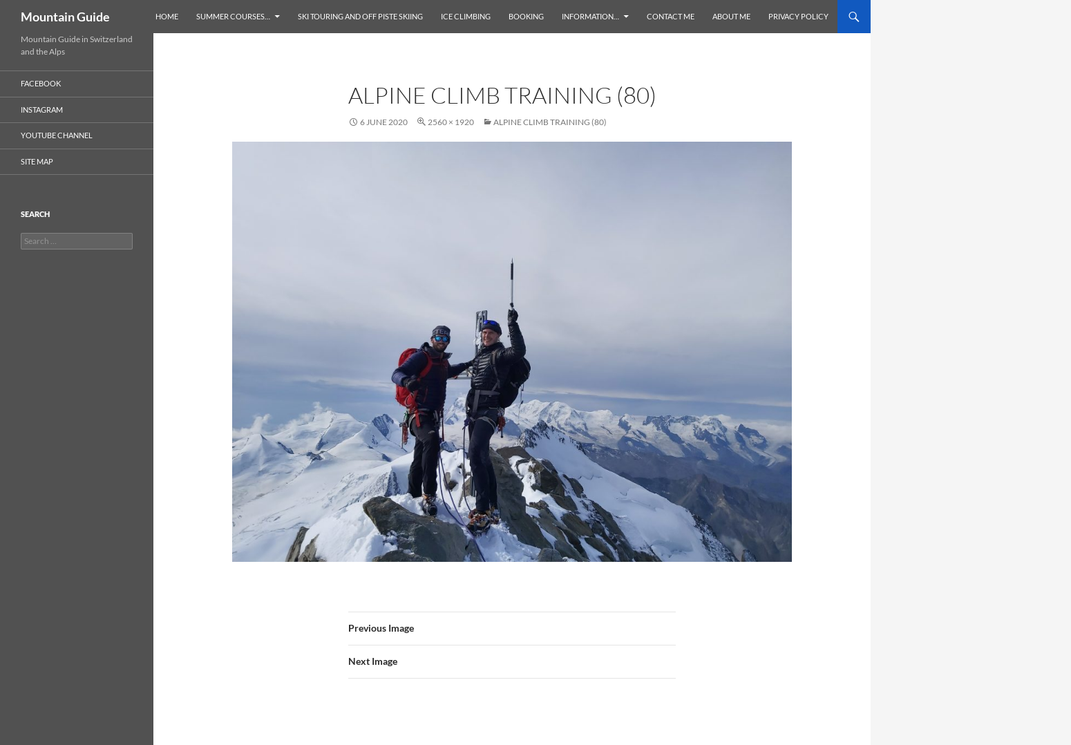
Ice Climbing (466, 16)
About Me (731, 16)
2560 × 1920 (451, 122)
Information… (590, 16)
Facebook (41, 83)
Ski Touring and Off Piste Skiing (360, 16)
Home (166, 16)
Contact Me (670, 16)
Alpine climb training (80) (550, 122)
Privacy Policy (798, 16)
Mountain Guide (65, 16)
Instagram (42, 109)
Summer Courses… (233, 16)
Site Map (37, 161)
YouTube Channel (57, 135)
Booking (526, 16)
